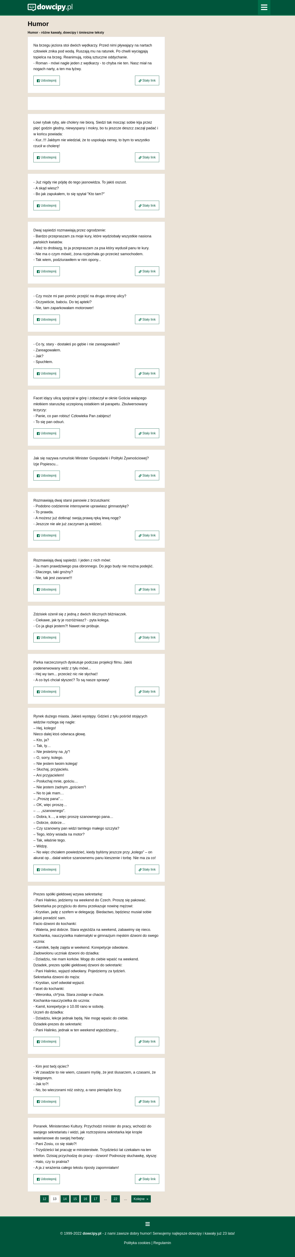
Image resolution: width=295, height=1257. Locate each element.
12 (44, 1199)
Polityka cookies (137, 1243)
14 (65, 1199)
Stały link (147, 80)
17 (95, 1199)
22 (115, 1199)
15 (75, 1199)
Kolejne (139, 1199)
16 (85, 1199)
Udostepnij (46, 80)
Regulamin (162, 1243)
